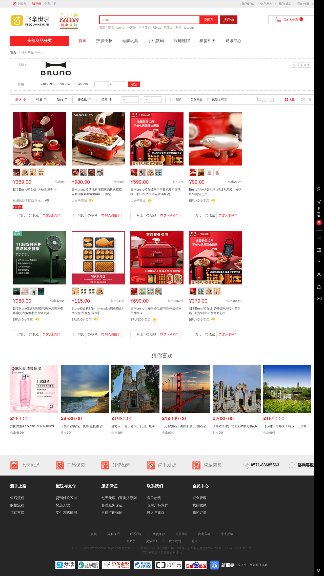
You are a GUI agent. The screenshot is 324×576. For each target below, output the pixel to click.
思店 (195, 541)
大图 (290, 99)
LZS (249, 548)
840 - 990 (82, 84)
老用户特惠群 (157, 505)
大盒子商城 (79, 200)
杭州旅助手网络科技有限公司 (28, 200)
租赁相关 (207, 40)
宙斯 (102, 27)
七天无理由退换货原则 (119, 498)
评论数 (84, 99)
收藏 (34, 215)
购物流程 (17, 505)
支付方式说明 (66, 512)
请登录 (36, 4)
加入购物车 (51, 215)
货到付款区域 (66, 498)
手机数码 (156, 40)
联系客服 (318, 572)
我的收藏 (303, 4)
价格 (107, 99)
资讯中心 (233, 40)
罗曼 (178, 27)
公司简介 (182, 534)
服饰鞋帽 (182, 40)
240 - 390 (47, 84)
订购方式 (17, 512)
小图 (306, 99)
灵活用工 (152, 541)
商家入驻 (204, 534)
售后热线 (154, 498)
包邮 (178, 99)
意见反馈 (227, 534)
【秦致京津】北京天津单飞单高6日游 (237, 426)
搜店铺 (228, 20)
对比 (22, 215)
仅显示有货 (219, 99)
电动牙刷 (144, 27)
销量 (41, 99)
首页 (82, 40)
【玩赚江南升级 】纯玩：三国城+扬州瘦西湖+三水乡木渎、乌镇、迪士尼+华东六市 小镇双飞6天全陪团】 (287, 426)
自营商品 (196, 99)
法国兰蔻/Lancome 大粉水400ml (32, 426)
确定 (134, 84)
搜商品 (209, 20)
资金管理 (199, 498)
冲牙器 (131, 27)
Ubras (157, 27)
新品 (62, 99)
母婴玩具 (130, 40)
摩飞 (111, 27)
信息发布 (266, 4)
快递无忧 (63, 505)
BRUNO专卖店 (199, 200)
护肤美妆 (104, 40)
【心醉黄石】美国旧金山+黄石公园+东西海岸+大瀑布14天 (186, 426)
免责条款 (159, 534)
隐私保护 (114, 534)
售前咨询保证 (112, 512)
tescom (189, 27)
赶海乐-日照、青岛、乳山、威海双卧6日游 (135, 426)
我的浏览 (285, 4)
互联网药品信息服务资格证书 (162, 552)
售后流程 (17, 498)
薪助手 (130, 541)
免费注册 (50, 4)
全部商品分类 (39, 40)
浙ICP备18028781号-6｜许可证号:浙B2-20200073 (190, 548)
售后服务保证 (112, 505)
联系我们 (136, 534)
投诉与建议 (156, 512)
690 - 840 (65, 84)
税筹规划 (175, 541)
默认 (20, 99)
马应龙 (168, 27)
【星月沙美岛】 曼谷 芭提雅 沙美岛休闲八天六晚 (85, 426)
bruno (120, 27)
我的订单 (248, 4)
